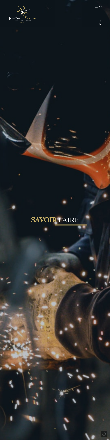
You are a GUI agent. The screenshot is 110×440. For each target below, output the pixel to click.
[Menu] (99, 7)
